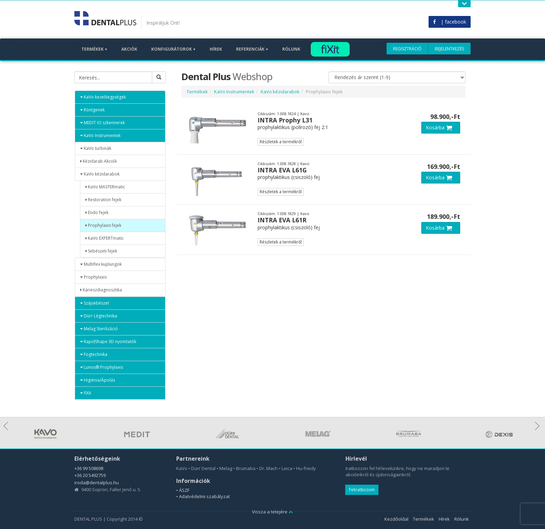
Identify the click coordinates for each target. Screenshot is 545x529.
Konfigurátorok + (173, 49)
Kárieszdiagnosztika (101, 290)
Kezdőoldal (396, 519)
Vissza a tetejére (272, 512)
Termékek (197, 91)
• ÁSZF (182, 490)
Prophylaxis (93, 277)
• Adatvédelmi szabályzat (203, 496)
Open (464, 3)
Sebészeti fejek (101, 251)
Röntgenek (92, 110)
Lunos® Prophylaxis (101, 367)
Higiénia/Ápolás (97, 380)
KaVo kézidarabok (100, 174)
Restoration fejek (103, 200)
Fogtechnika (93, 354)
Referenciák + (252, 49)
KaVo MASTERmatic (105, 187)
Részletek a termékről (281, 142)
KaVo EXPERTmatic (105, 238)
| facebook (449, 21)
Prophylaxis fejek (103, 225)
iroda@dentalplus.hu (96, 482)
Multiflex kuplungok (101, 264)
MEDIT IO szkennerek (102, 123)
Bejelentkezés (449, 49)
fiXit (85, 393)
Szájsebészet (94, 303)
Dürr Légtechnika (98, 316)
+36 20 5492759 (90, 475)
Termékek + (94, 49)
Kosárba (441, 127)
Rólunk (291, 49)
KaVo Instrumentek (100, 135)
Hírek (216, 49)
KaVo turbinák (95, 148)
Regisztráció (407, 49)
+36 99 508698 (88, 468)
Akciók (129, 49)
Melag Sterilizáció (99, 329)
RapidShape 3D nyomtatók (108, 341)
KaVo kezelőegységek (103, 97)
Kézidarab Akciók (98, 161)
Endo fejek (97, 212)
